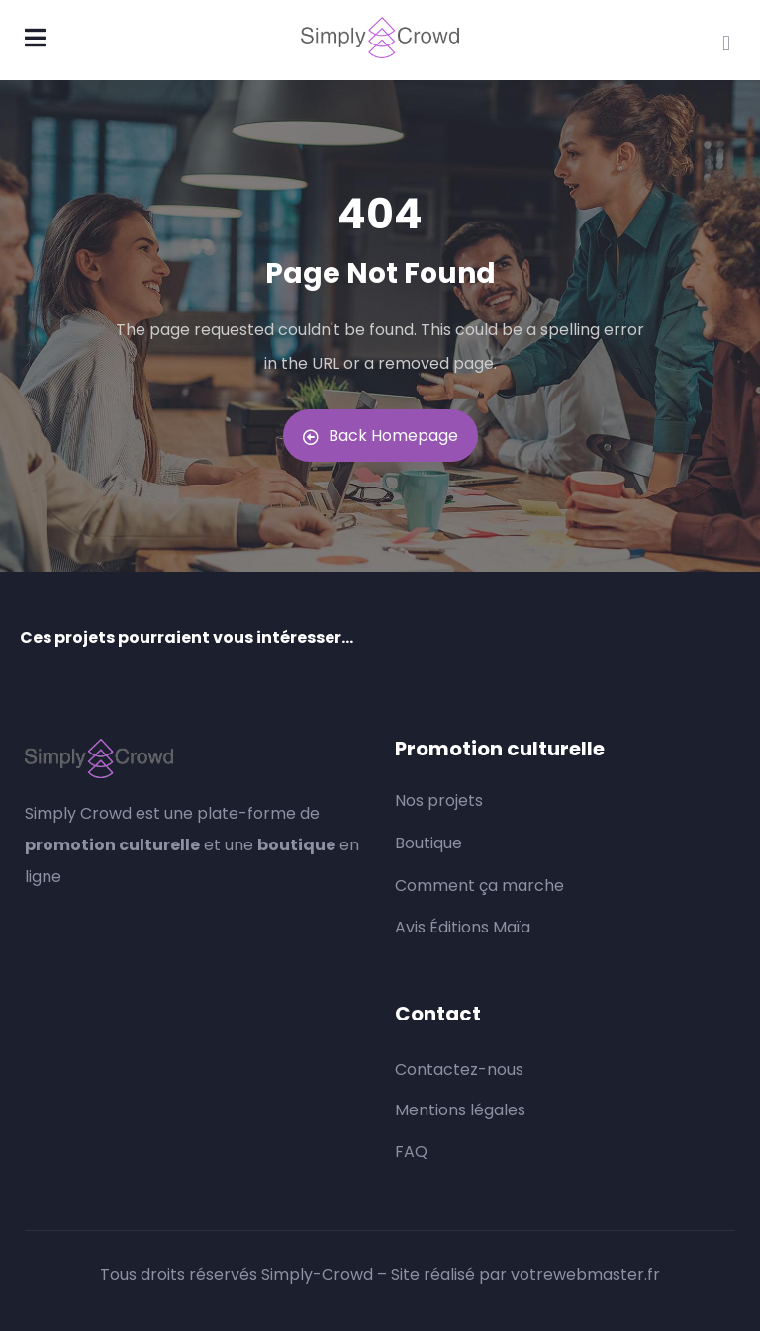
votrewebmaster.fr (585, 1274)
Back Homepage (380, 435)
